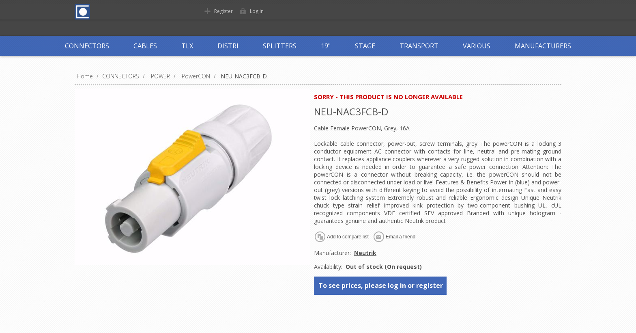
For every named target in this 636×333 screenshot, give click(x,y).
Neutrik (365, 253)
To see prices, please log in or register (380, 285)
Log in (257, 11)
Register (223, 11)
